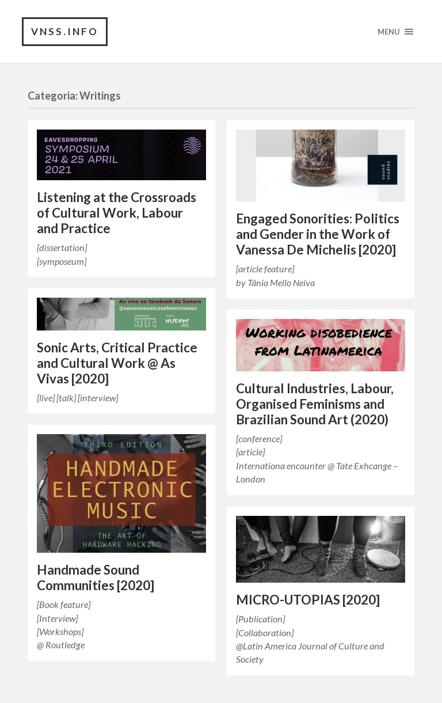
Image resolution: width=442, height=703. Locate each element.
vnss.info (64, 31)
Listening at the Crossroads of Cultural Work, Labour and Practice (116, 212)
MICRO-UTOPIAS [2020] (308, 599)
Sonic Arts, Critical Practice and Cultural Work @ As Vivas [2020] (117, 363)
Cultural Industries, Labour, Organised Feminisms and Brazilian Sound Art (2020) (315, 404)
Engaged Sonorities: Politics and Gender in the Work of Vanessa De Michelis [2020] (317, 234)
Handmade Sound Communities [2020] (95, 577)
